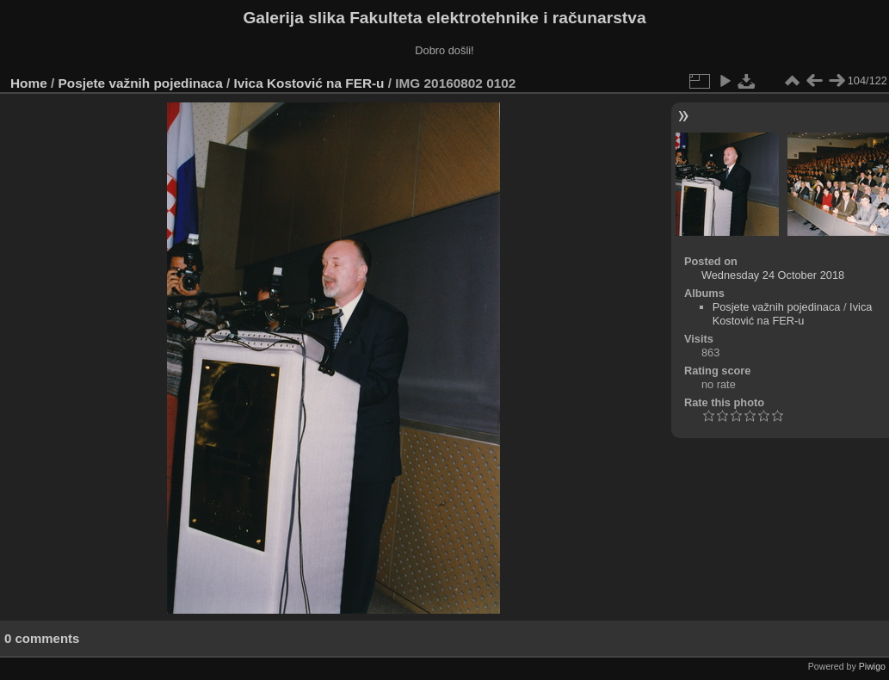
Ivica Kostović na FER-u (309, 83)
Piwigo (872, 666)
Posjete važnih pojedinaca (141, 83)
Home (28, 83)
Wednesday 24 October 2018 (772, 275)
